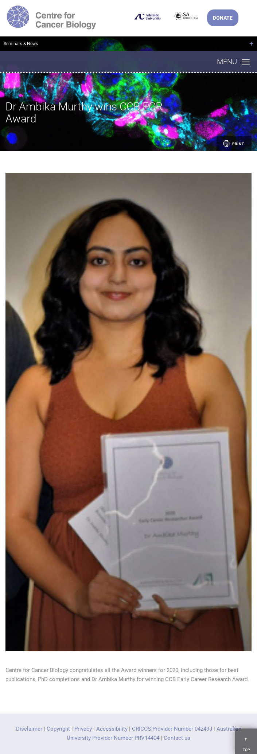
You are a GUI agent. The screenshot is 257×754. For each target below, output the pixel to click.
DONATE (223, 18)
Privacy (83, 729)
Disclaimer (29, 729)
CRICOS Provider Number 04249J (172, 729)
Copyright (58, 729)
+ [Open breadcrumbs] (251, 43)
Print (233, 143)
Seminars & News (21, 43)
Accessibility (112, 729)
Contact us (177, 738)
